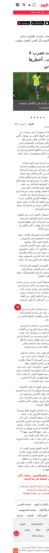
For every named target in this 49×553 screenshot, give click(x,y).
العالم (35, 530)
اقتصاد (9, 524)
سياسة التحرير (11, 504)
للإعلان (17, 515)
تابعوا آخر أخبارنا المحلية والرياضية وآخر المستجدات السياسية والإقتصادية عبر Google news (22, 490)
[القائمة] (10, 4)
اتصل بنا (41, 515)
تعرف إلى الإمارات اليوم (33, 504)
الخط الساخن (24, 524)
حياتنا (25, 530)
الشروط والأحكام (34, 510)
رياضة (14, 530)
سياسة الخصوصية (14, 510)
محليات (38, 524)
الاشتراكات (29, 515)
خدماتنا (7, 515)
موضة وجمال (24, 536)
